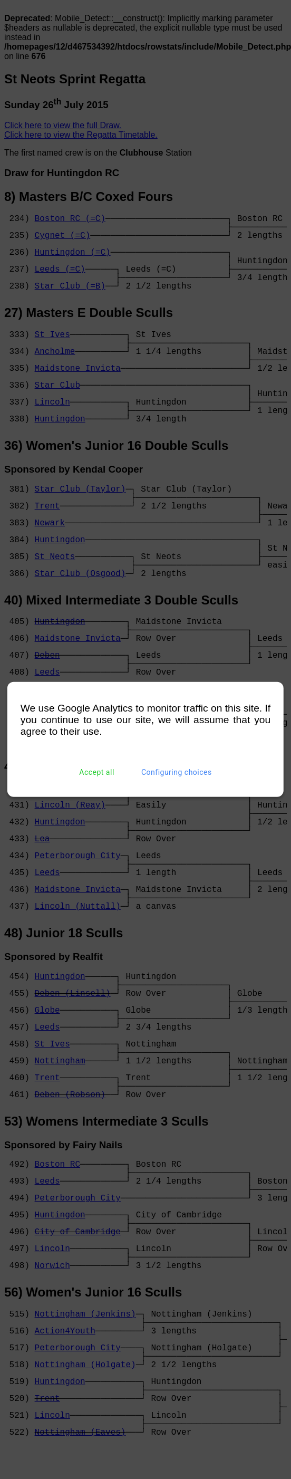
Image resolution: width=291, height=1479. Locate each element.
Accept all (97, 772)
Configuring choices (176, 772)
